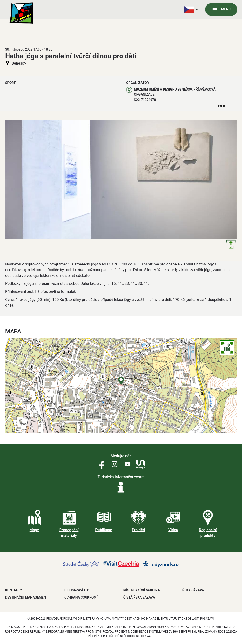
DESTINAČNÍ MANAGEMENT (26, 597)
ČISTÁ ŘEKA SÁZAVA (139, 597)
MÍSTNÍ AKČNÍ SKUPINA (141, 590)
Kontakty (13, 590)
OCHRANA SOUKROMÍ (81, 597)
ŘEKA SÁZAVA (193, 590)
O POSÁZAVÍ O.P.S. (78, 590)
